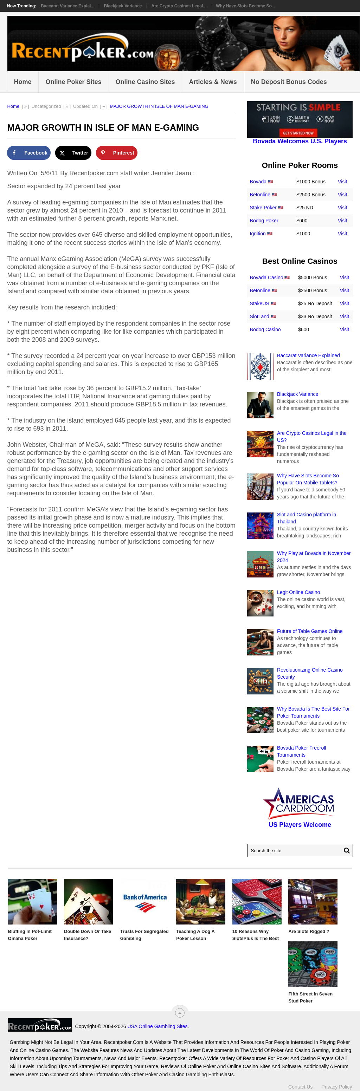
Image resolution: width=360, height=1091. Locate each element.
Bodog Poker (264, 220)
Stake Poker (263, 207)
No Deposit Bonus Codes (289, 81)
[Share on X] (73, 153)
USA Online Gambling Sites (157, 1026)
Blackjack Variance (123, 6)
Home (22, 81)
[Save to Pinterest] (116, 153)
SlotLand (259, 316)
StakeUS (259, 303)
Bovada (258, 181)
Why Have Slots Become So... (245, 6)
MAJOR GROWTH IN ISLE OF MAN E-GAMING (159, 106)
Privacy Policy (336, 1087)
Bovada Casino (266, 277)
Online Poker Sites (73, 81)
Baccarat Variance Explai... (67, 6)
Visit (342, 181)
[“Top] (180, 1013)
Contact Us (300, 1087)
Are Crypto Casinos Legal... (179, 6)
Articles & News (213, 81)
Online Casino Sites (145, 81)
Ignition (258, 233)
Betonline (260, 194)
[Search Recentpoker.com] (300, 850)
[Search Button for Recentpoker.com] (345, 850)
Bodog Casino (265, 329)
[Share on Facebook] (28, 153)
